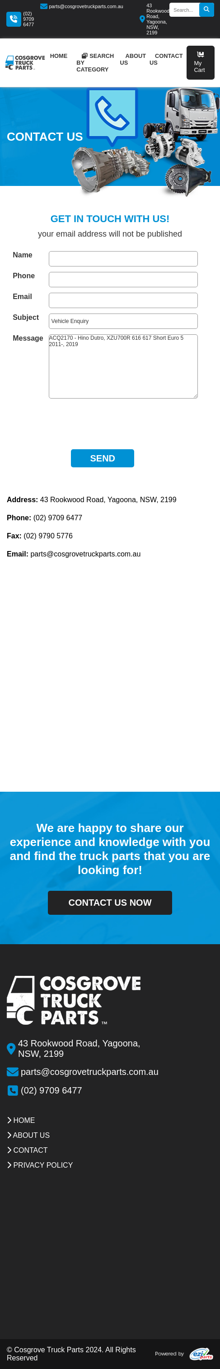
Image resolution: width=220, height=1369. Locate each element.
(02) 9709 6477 (28, 19)
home (58, 55)
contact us (166, 59)
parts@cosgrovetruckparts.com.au (81, 6)
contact (27, 1150)
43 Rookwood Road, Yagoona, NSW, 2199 (155, 19)
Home (21, 1120)
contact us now (109, 903)
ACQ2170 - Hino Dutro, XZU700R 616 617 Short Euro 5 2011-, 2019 (123, 366)
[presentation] (102, 421)
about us (133, 59)
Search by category (95, 62)
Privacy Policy (40, 1165)
